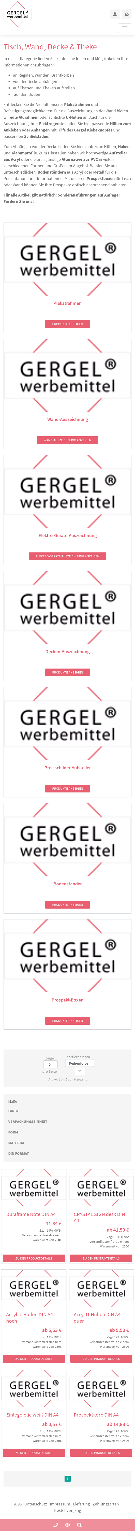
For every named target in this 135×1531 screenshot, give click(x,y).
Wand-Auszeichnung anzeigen (67, 440)
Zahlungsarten (106, 1504)
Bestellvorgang (67, 1510)
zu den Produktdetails (33, 1258)
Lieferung (81, 1504)
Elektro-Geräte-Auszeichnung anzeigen (67, 556)
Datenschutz (36, 1504)
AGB (18, 1504)
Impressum (60, 1504)
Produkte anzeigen (67, 324)
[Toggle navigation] (124, 28)
